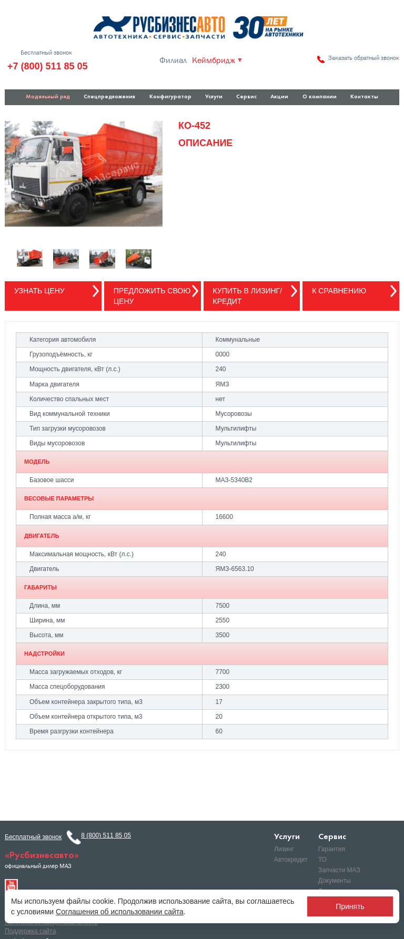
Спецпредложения (109, 97)
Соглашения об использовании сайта (120, 911)
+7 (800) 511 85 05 (47, 66)
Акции (279, 97)
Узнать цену (39, 291)
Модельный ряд (48, 97)
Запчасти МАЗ (339, 870)
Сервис (246, 97)
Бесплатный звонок (46, 52)
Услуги (214, 97)
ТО (322, 859)
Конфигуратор (170, 97)
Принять (350, 906)
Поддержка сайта (30, 931)
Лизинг (284, 849)
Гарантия (331, 849)
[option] (84, 174)
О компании (319, 97)
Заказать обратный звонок (363, 58)
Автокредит (291, 859)
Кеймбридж (213, 60)
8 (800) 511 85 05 (106, 835)
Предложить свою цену (152, 296)
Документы (334, 880)
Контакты (364, 97)
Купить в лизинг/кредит (247, 296)
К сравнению (339, 291)
